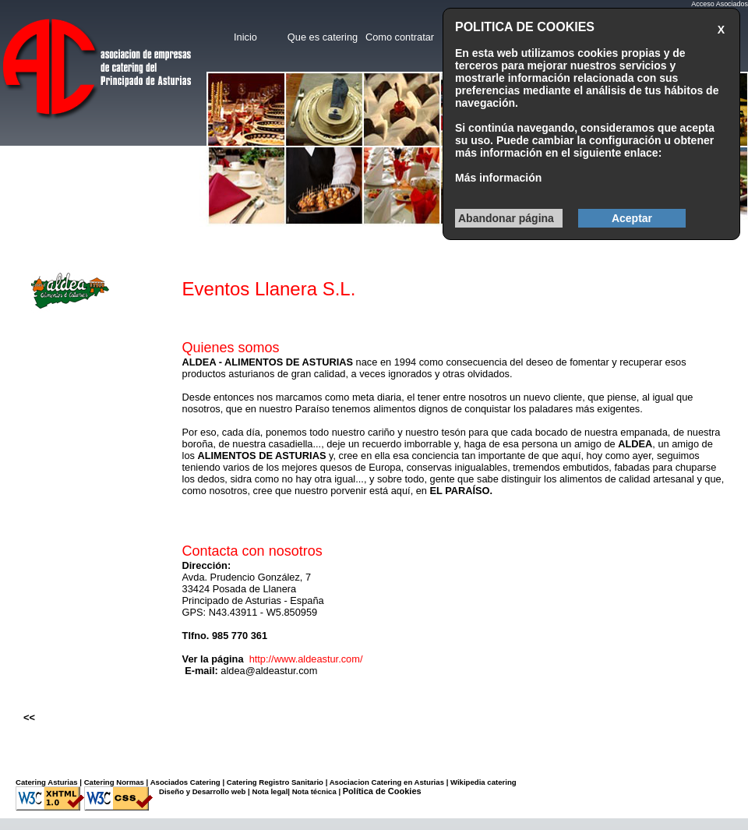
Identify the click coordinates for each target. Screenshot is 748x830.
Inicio (245, 37)
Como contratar (399, 37)
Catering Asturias (47, 782)
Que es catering (323, 37)
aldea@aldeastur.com (269, 670)
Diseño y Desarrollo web (202, 791)
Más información (498, 177)
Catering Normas (114, 782)
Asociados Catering (185, 782)
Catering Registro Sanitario (275, 782)
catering (501, 782)
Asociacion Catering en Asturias (387, 782)
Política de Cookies (382, 791)
